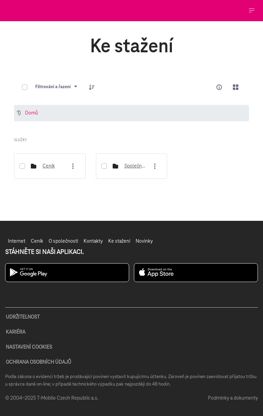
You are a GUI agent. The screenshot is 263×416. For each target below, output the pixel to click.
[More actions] (73, 166)
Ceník (48, 166)
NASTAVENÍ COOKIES (29, 347)
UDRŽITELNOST (23, 317)
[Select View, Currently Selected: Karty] (235, 87)
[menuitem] (16, 241)
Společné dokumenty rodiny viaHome (135, 166)
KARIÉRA (15, 332)
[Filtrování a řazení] (57, 87)
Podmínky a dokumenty (233, 398)
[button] (91, 87)
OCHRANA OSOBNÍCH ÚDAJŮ (38, 362)
